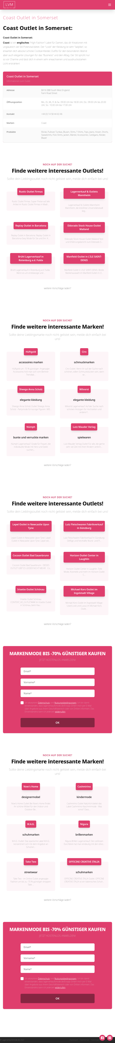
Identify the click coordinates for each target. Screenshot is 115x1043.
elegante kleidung (31, 400)
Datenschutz (44, 702)
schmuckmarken (84, 362)
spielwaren (84, 437)
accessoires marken (31, 362)
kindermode (84, 797)
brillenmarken (84, 834)
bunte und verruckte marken (30, 437)
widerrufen (60, 711)
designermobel (31, 797)
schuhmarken (30, 834)
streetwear (30, 872)
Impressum (74, 1040)
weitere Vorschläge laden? (57, 288)
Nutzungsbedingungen (65, 702)
